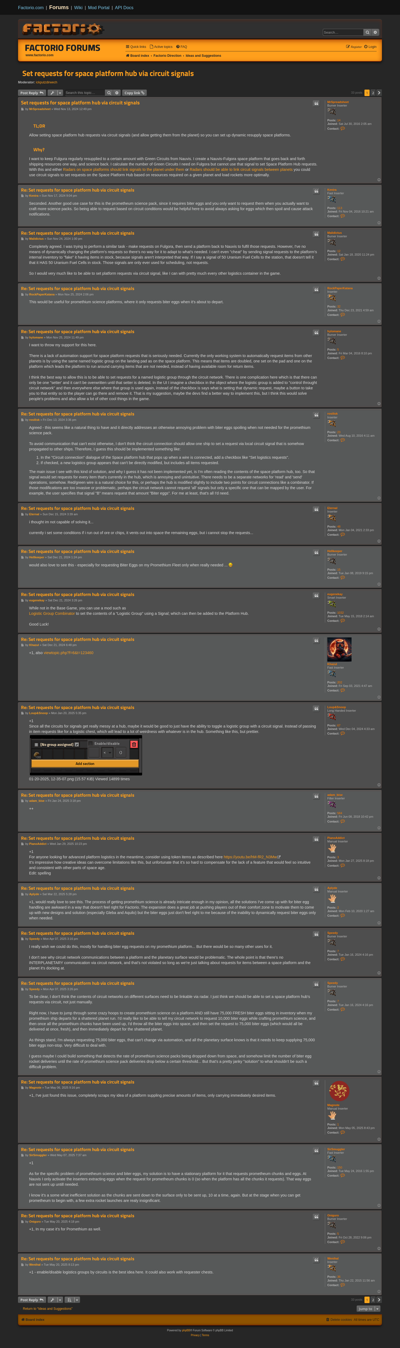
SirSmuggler (336, 1149)
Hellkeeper (334, 551)
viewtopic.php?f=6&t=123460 (68, 653)
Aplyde (332, 888)
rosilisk (332, 413)
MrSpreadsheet (338, 102)
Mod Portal (99, 7)
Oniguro (333, 1215)
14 (339, 120)
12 (339, 251)
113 (339, 208)
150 (339, 1167)
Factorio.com (31, 7)
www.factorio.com (40, 55)
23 (339, 432)
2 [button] (373, 92)
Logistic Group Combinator (52, 613)
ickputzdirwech (46, 82)
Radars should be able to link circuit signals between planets (241, 169)
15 (339, 569)
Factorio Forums (62, 47)
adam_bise (335, 794)
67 (339, 725)
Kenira (331, 189)
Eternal (332, 508)
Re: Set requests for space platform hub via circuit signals (77, 190)
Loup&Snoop (336, 707)
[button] (379, 93)
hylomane (334, 331)
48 (339, 526)
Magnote (333, 1105)
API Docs (124, 7)
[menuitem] (161, 47)
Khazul (332, 664)
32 (339, 306)
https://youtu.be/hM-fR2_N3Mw (250, 857)
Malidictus (334, 232)
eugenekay (335, 594)
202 (339, 682)
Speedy (332, 932)
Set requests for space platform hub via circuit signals (108, 73)
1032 (340, 612)
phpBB (186, 1330)
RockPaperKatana (340, 288)
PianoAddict (336, 837)
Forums (59, 7)
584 (339, 813)
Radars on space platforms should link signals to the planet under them (123, 169)
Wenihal (333, 1258)
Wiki (78, 7)
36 (339, 1276)
